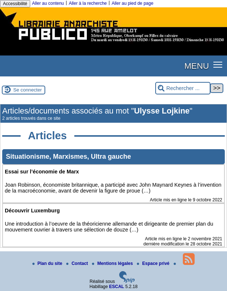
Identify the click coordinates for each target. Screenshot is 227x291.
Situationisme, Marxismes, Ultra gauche (68, 156)
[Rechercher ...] (182, 88)
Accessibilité (15, 3)
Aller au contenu (48, 3)
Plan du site (48, 263)
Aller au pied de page (132, 3)
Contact (77, 263)
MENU (196, 66)
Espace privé (153, 263)
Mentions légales (113, 263)
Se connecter (27, 90)
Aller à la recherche (88, 3)
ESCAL (116, 286)
